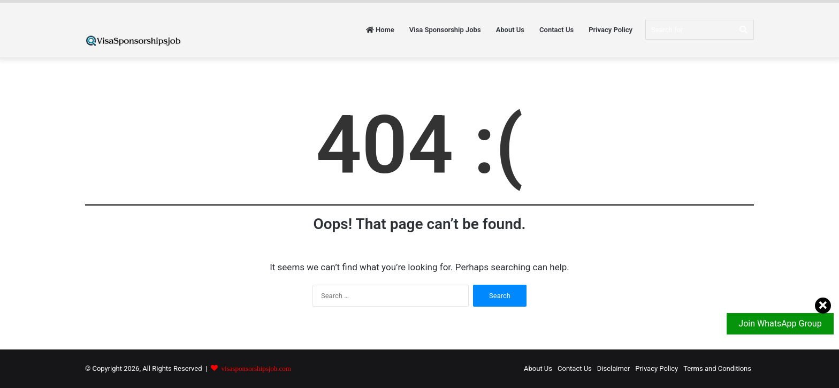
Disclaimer (613, 368)
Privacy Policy (610, 30)
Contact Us (556, 30)
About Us (510, 30)
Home (380, 30)
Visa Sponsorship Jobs (445, 30)
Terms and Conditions (717, 368)
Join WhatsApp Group (784, 321)
